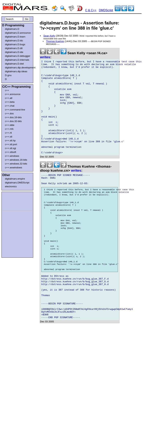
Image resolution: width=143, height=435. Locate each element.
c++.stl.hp (10, 140)
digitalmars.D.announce (18, 32)
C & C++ (90, 10)
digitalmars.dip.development (18, 67)
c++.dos (9, 113)
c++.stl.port (11, 144)
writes (45, 57)
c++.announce (13, 94)
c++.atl (8, 98)
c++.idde (9, 125)
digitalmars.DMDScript (17, 182)
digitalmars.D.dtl (14, 48)
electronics (11, 186)
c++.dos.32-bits (13, 121)
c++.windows (12, 156)
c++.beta (10, 102)
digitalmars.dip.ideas (16, 71)
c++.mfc (9, 129)
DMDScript (106, 10)
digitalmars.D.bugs (15, 44)
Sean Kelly (49, 35)
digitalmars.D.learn (15, 36)
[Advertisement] (13, 200)
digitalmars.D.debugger (17, 56)
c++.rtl (8, 132)
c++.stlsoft (10, 152)
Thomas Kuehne (55, 41)
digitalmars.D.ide (14, 52)
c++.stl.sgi (10, 148)
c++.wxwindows (13, 167)
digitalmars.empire (15, 178)
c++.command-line (15, 109)
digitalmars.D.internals (17, 59)
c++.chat (9, 105)
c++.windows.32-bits (16, 163)
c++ (7, 90)
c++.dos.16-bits (13, 117)
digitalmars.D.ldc (14, 40)
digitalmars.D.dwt (14, 63)
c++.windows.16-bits (16, 159)
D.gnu (8, 75)
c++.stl (8, 136)
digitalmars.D (12, 29)
